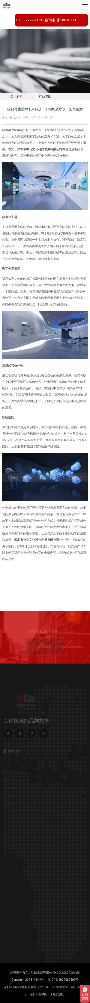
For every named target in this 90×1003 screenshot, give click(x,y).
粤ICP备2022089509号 (63, 979)
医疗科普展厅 (39, 994)
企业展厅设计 (60, 987)
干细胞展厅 (57, 994)
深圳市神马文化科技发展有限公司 (26, 987)
